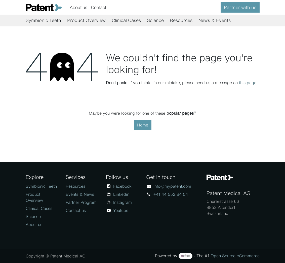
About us (34, 224)
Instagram (122, 202)
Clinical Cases (39, 208)
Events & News (80, 194)
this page (247, 83)
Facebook (122, 186)
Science (33, 216)
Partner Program (81, 202)
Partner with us (240, 7)
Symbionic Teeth (41, 186)
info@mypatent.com (172, 186)
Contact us (76, 210)
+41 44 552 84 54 (170, 194)
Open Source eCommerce (235, 256)
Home (142, 125)
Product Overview (34, 197)
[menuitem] (78, 7)
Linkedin (121, 194)
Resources (75, 186)
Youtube (120, 210)
